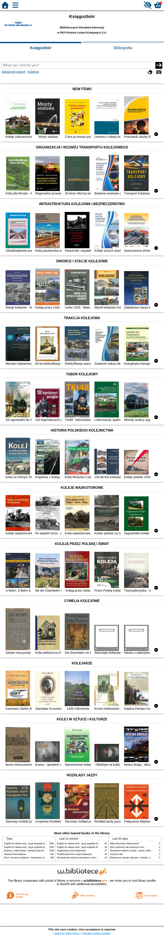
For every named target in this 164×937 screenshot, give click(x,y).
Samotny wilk (116, 854)
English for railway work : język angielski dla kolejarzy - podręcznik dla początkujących (45, 843)
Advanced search (13, 71)
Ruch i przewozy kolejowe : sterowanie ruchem (26, 857)
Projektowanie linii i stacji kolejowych (74, 854)
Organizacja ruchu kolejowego (71, 850)
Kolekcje (33, 71)
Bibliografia (123, 48)
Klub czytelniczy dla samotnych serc (127, 847)
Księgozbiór (40, 48)
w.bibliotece (94, 880)
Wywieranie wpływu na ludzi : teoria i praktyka (132, 850)
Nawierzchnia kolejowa (15, 854)
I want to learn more (66, 933)
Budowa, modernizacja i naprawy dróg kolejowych (28, 850)
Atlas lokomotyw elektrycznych (124, 843)
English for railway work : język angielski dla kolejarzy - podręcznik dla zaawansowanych (46, 847)
